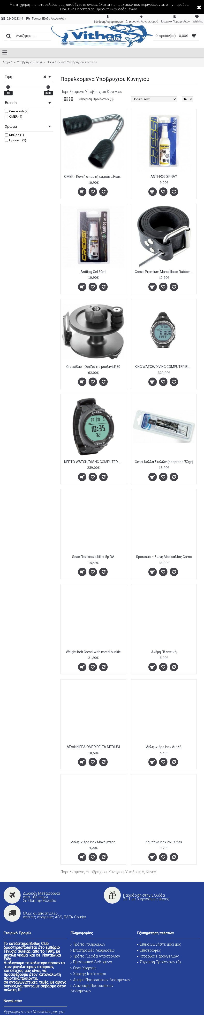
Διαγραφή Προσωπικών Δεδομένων (91, 988)
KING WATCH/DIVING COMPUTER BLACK (165, 367)
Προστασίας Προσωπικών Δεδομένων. (106, 9)
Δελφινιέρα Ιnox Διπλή (163, 747)
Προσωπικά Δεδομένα (91, 962)
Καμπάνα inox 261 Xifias (164, 842)
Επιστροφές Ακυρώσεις (92, 950)
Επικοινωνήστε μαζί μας (159, 944)
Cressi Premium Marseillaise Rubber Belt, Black (165, 272)
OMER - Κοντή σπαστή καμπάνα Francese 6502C (94, 177)
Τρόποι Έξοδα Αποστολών (95, 956)
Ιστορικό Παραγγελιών (158, 956)
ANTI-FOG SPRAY (164, 177)
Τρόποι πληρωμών (87, 944)
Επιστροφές (149, 950)
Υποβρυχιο (134, 872)
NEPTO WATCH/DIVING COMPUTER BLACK (94, 462)
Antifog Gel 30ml (93, 272)
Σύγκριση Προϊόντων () (159, 962)
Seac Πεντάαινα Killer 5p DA (93, 557)
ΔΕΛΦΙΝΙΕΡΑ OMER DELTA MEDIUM (93, 747)
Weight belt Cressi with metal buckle (93, 652)
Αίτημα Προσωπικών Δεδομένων (100, 980)
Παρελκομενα (72, 872)
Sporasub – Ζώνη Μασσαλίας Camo (164, 557)
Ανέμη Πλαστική (164, 652)
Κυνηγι (151, 872)
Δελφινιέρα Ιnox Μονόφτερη (93, 842)
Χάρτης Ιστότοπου (88, 974)
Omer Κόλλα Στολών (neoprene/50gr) (164, 462)
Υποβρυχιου (96, 872)
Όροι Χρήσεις (83, 968)
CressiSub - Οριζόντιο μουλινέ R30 (93, 367)
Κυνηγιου (116, 872)
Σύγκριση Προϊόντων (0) (95, 99)
